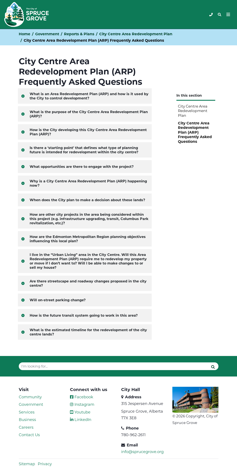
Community (30, 396)
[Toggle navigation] (219, 14)
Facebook (81, 396)
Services (27, 412)
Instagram (82, 404)
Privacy (45, 463)
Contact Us (29, 434)
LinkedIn (80, 419)
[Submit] (213, 366)
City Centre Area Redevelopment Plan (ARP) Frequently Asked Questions (195, 132)
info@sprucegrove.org (142, 451)
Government (47, 33)
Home (24, 33)
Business (27, 419)
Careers (26, 427)
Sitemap (27, 463)
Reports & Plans (79, 33)
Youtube (80, 412)
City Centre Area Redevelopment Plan (135, 33)
